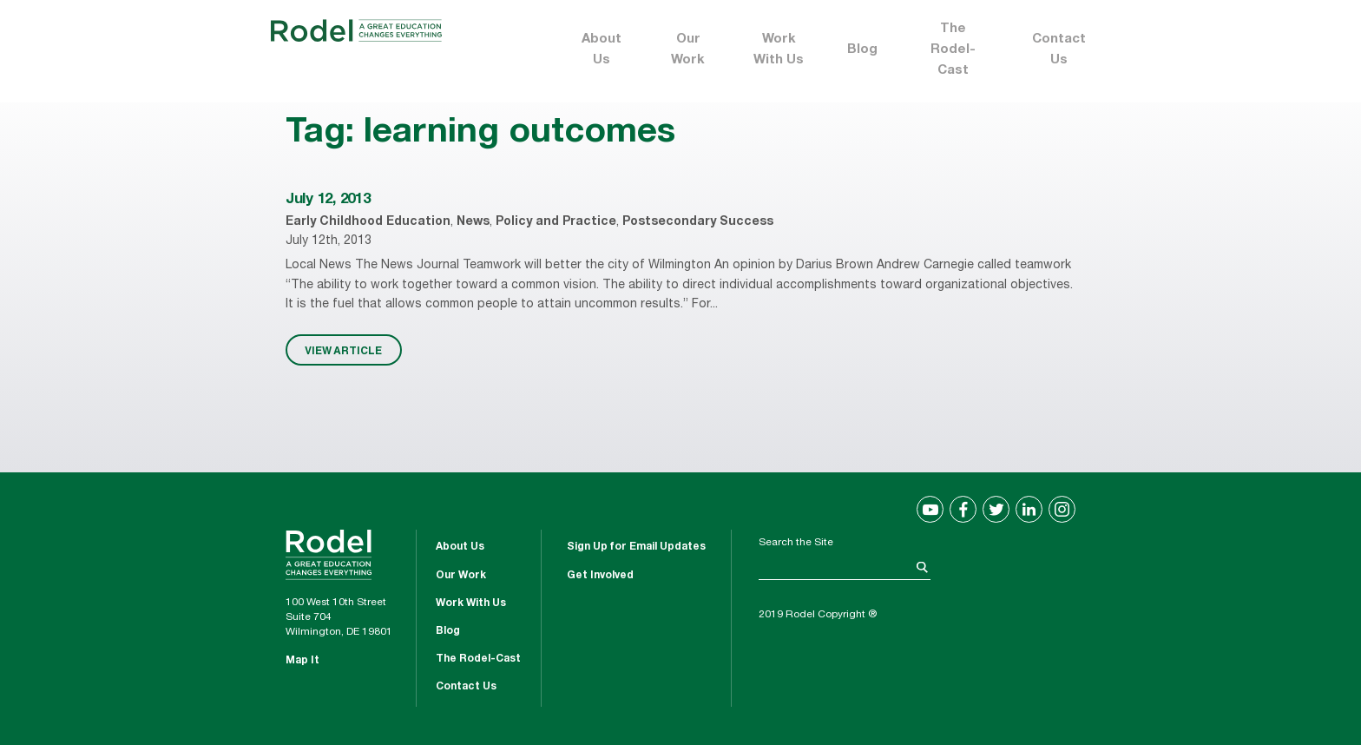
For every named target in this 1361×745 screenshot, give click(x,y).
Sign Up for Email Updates (636, 547)
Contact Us (1059, 50)
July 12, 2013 (328, 200)
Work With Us (778, 50)
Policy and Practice (556, 222)
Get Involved (600, 575)
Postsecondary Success (697, 222)
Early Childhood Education (368, 222)
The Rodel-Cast (953, 50)
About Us (601, 50)
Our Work (688, 50)
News (473, 222)
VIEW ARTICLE (343, 350)
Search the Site (796, 542)
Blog (862, 49)
